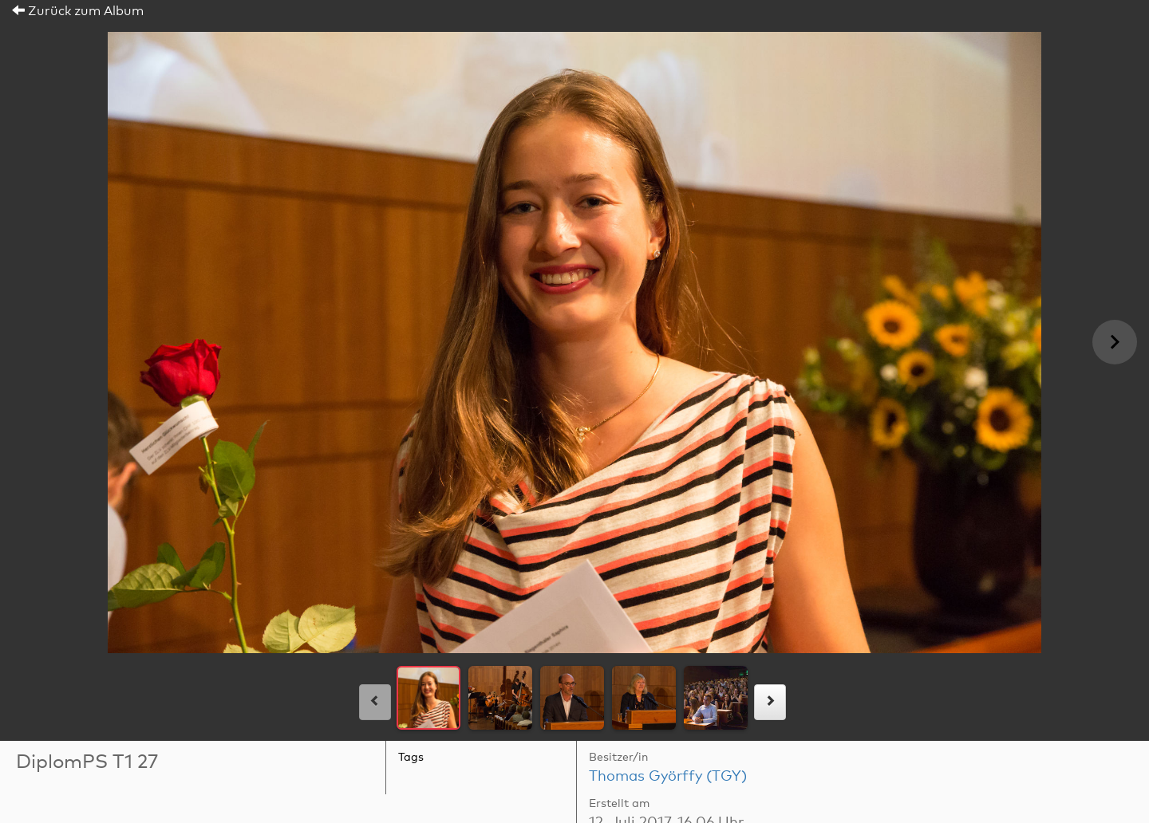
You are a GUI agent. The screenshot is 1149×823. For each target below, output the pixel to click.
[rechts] (770, 702)
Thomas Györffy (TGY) (668, 777)
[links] (375, 702)
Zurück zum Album (78, 11)
